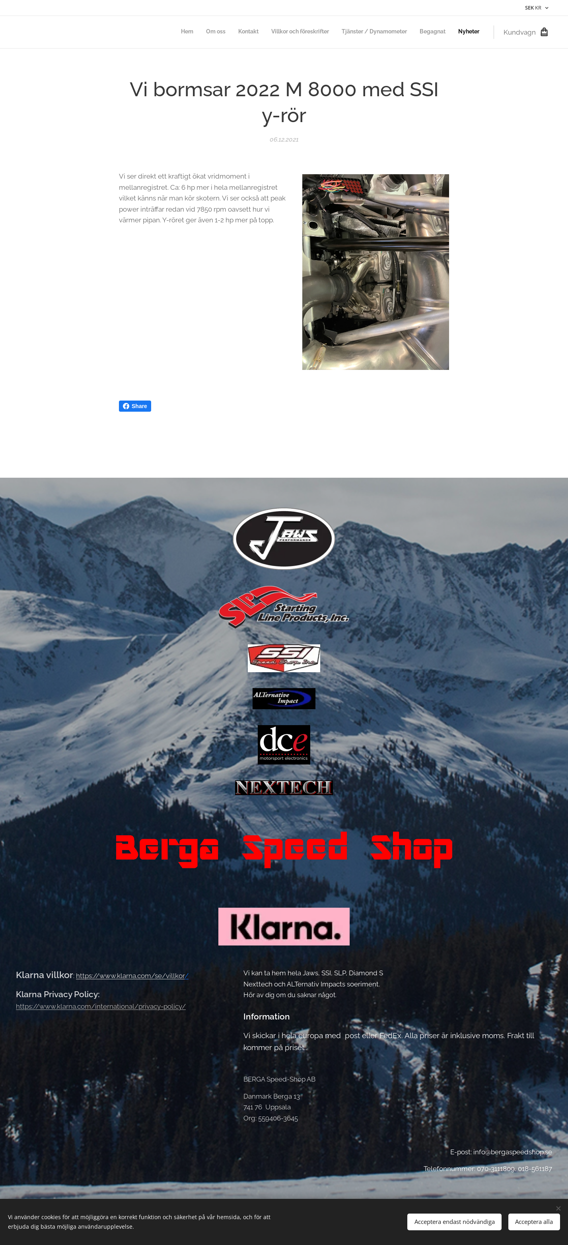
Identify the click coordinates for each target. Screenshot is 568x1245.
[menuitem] (405, 32)
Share (135, 406)
